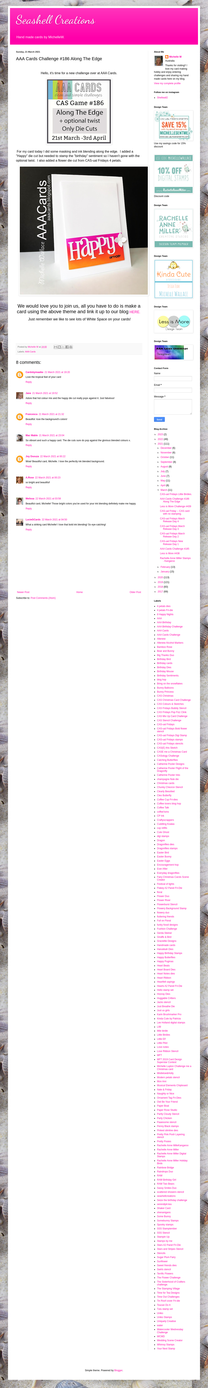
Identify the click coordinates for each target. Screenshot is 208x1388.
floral (159, 892)
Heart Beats (163, 965)
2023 (161, 434)
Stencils (161, 1253)
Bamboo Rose (164, 647)
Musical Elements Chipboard (172, 1085)
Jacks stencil (164, 1002)
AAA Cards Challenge (168, 634)
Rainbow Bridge (165, 1167)
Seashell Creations (55, 19)
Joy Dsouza (32, 456)
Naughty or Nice (165, 1093)
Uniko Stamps (164, 1317)
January (165, 571)
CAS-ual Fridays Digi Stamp (172, 735)
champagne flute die (168, 779)
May (163, 480)
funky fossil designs (167, 924)
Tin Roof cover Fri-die (168, 1300)
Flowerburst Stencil (167, 904)
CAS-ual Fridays (165, 724)
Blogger (118, 1370)
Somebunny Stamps (168, 1220)
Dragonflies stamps (167, 848)
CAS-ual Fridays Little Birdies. (176, 494)
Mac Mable (32, 435)
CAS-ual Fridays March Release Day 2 (172, 535)
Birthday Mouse (165, 671)
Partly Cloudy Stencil (168, 1114)
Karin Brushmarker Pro (169, 1014)
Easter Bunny (164, 856)
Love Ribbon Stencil (167, 1051)
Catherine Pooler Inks (168, 775)
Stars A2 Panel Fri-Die (169, 1245)
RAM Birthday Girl (166, 1179)
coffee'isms (163, 811)
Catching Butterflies (167, 760)
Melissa (30, 498)
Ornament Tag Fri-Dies (169, 1097)
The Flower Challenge (168, 1277)
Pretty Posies (164, 1141)
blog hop (161, 679)
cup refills (162, 828)
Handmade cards (166, 945)
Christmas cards (165, 783)
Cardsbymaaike (34, 372)
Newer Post (23, 592)
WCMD (161, 1336)
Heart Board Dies (166, 969)
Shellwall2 (162, 97)
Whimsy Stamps (165, 1344)
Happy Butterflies (166, 957)
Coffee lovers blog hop (169, 803)
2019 (161, 582)
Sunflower (162, 1261)
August (165, 466)
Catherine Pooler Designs (170, 764)
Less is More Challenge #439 (175, 506)
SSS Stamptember (167, 1228)
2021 (161, 443)
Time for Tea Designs (168, 1292)
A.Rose (30, 477)
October (165, 457)
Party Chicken (164, 1118)
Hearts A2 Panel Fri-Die (169, 986)
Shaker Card (163, 1208)
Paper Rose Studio (167, 1110)
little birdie (162, 1030)
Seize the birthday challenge (172, 1200)
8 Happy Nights (165, 614)
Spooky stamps (165, 1224)
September (167, 462)
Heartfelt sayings (166, 981)
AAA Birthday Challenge (170, 626)
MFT (159, 1055)
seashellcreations (166, 1196)
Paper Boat (163, 1105)
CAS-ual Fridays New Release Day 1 (171, 542)
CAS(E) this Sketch (167, 747)
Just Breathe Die (166, 1006)
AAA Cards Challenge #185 (174, 548)
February (166, 567)
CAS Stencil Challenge (169, 720)
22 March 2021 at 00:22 (53, 456)
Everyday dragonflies (168, 873)
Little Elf (161, 1039)
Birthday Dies (164, 667)
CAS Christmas (165, 695)
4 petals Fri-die (165, 610)
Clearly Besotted (166, 791)
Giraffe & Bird (164, 937)
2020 (161, 577)
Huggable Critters (166, 998)
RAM (159, 1175)
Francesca (31, 414)
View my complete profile (167, 83)
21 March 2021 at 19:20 (57, 372)
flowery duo (163, 912)
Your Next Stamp (166, 1348)
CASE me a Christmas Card (172, 751)
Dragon (161, 840)
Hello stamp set (165, 990)
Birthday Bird (164, 659)
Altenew (161, 638)
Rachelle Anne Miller (168, 1149)
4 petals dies (163, 606)
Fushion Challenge (167, 928)
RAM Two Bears (165, 1183)
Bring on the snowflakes (169, 683)
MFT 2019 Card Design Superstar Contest (169, 1061)
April (163, 485)
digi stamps (163, 836)
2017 (161, 591)
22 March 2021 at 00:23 (47, 477)
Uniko (160, 1313)
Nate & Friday (164, 1089)
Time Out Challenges (168, 1296)
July (163, 471)
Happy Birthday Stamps (169, 953)
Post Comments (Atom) (43, 598)
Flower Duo (163, 896)
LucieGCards (33, 519)
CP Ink (160, 815)
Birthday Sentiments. (168, 675)
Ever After (162, 868)
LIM (159, 1026)
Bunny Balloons (165, 687)
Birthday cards (164, 663)
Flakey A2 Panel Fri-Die (169, 888)
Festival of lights (165, 884)
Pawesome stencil (166, 1122)
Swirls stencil (164, 1269)
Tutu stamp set (165, 1309)
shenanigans (164, 1212)
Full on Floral (164, 920)
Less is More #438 (170, 553)
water (160, 1325)
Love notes (163, 1047)
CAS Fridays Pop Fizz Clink (171, 712)
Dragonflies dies (165, 844)
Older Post (135, 592)
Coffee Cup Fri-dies (167, 799)
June (163, 476)
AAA (159, 618)
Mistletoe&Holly (165, 1073)
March (164, 490)
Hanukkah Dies (165, 949)
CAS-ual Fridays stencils (170, 743)
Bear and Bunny (165, 651)
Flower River (163, 900)
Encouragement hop (168, 864)
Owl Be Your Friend (167, 1101)
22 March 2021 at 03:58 (48, 498)
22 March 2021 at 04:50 (54, 519)
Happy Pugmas (165, 961)
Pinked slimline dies (167, 1130)
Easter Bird (163, 852)
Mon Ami (161, 1081)
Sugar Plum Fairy (166, 1257)
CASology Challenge (168, 755)
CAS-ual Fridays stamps (170, 739)
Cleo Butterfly (164, 795)
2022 (161, 439)
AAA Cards (30, 351)
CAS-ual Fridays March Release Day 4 (172, 520)
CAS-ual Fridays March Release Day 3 (172, 527)
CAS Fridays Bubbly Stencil (171, 708)
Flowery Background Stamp (171, 908)
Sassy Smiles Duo (166, 1188)
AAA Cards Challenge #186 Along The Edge (174, 500)
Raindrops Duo (165, 1171)
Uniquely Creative (166, 1321)
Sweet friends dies (167, 1265)
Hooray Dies (163, 994)
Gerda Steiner (164, 933)
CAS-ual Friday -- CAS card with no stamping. (174, 512)
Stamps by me (164, 1241)
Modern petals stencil (168, 1077)
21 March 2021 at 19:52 (45, 393)
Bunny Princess (165, 691)
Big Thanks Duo (165, 655)
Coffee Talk (163, 807)
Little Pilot (162, 1043)
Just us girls (163, 1010)
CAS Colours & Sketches (170, 704)
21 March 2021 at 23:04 (51, 435)
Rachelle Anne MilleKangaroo (172, 1145)
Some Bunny (164, 1216)
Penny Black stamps (168, 1126)
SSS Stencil (163, 1232)
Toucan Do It (163, 1305)
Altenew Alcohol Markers (170, 642)
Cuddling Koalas (165, 824)
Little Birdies (163, 1034)
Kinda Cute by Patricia (169, 1018)
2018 (161, 586)
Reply (29, 382)
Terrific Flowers (165, 1273)
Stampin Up (163, 1236)
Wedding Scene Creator (170, 1340)
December (166, 448)
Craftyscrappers (165, 820)
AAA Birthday (164, 622)
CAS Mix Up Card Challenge (172, 716)
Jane (28, 393)
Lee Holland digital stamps (171, 1022)
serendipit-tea (164, 1204)
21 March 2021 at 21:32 (51, 414)
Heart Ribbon (164, 977)
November (166, 452)
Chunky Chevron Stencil (170, 787)
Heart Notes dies (166, 973)
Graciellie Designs (166, 941)
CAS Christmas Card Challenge (174, 700)
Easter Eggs (163, 860)
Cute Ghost (163, 832)
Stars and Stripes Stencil (170, 1249)
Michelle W (175, 56)
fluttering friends (165, 916)
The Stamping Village (168, 1288)
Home (79, 592)
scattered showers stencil (170, 1192)
